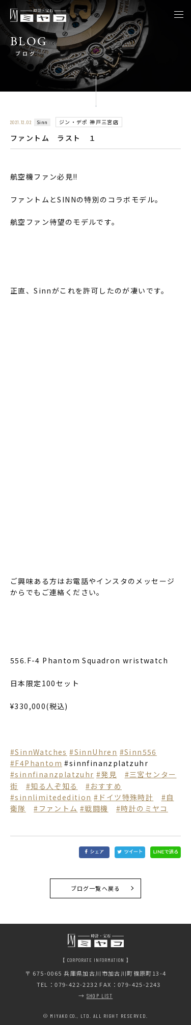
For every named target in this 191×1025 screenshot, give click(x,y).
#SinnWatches (38, 752)
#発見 (106, 774)
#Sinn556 (138, 752)
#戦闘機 (94, 808)
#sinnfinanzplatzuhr (52, 774)
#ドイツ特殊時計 (123, 797)
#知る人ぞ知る (52, 786)
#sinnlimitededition (51, 797)
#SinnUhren (93, 752)
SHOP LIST (100, 995)
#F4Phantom (36, 763)
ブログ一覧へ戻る (95, 888)
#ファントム (55, 808)
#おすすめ (104, 786)
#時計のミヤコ (142, 808)
